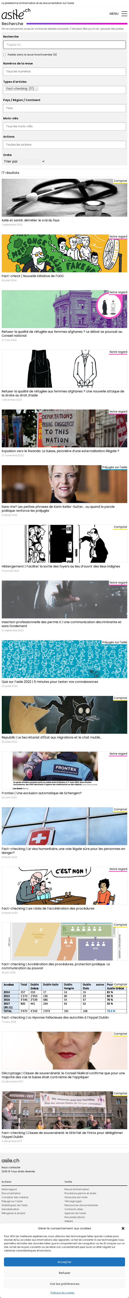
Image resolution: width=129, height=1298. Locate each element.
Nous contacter (11, 1167)
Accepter (64, 1262)
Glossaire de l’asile (75, 1197)
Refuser (64, 1273)
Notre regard (9, 1189)
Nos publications (74, 1217)
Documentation (11, 1193)
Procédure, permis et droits (80, 1193)
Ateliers (68, 1221)
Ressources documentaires (81, 1205)
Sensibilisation (10, 1209)
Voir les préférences (64, 1284)
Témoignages (73, 1201)
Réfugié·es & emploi (13, 1213)
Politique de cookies (62, 1292)
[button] (123, 1228)
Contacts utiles (73, 1209)
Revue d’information (76, 1189)
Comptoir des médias (15, 1197)
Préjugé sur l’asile (12, 1201)
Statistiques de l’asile (14, 1205)
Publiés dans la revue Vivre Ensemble (32, 54)
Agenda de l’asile (75, 1213)
